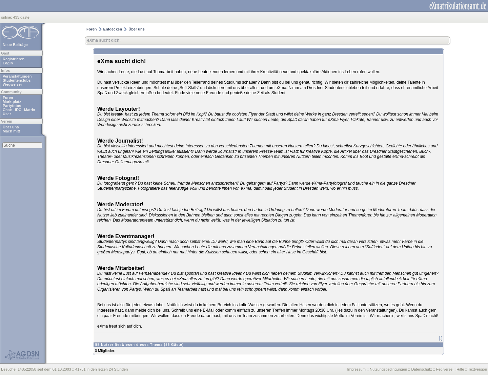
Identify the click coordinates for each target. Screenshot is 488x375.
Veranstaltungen (17, 76)
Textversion (477, 369)
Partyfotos (12, 106)
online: (7, 17)
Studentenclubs (17, 80)
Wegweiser (12, 84)
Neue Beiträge (15, 45)
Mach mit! (11, 131)
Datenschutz (421, 369)
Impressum (356, 369)
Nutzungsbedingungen (388, 369)
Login (8, 63)
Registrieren (13, 59)
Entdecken (112, 29)
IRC (18, 110)
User (7, 114)
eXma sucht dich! (104, 40)
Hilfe (460, 369)
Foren (8, 98)
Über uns (11, 127)
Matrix (29, 110)
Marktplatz (12, 102)
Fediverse (444, 369)
